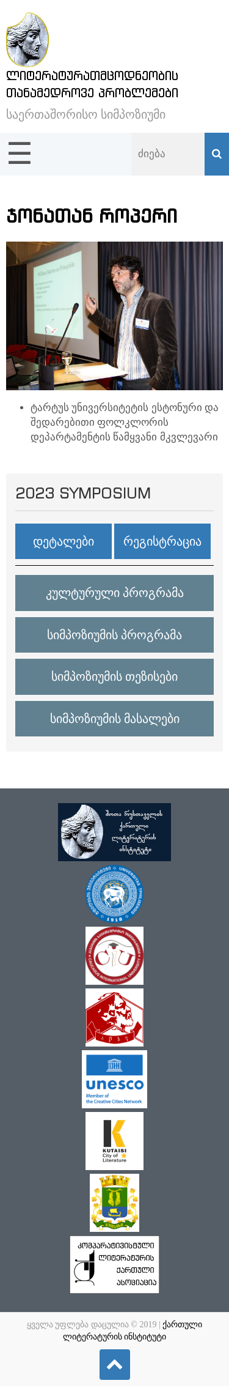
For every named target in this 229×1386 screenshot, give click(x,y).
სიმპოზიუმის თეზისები (114, 676)
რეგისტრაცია (162, 541)
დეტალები (63, 541)
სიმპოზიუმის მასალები (115, 718)
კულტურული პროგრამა (115, 592)
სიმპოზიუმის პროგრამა (114, 635)
